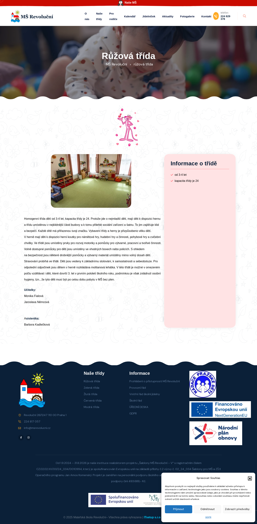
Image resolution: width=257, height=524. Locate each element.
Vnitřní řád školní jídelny (144, 394)
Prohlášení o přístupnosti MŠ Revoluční (154, 381)
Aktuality (167, 16)
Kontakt (206, 16)
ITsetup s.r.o (152, 517)
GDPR (208, 517)
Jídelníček (148, 16)
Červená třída (93, 400)
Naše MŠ (131, 2)
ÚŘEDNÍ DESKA (138, 407)
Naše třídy (99, 16)
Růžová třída (92, 381)
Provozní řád (137, 388)
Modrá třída (91, 407)
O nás (87, 16)
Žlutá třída (90, 394)
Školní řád (135, 400)
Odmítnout (207, 509)
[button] (250, 478)
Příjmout (178, 509)
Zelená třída (91, 388)
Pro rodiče (113, 16)
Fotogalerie (187, 16)
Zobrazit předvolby (237, 509)
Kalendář (129, 16)
